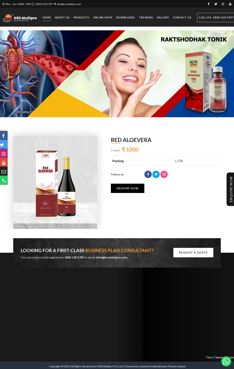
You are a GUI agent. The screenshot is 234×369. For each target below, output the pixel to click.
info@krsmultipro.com (69, 4)
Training (146, 17)
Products (81, 17)
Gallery (163, 17)
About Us (62, 17)
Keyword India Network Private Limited (162, 366)
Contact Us (182, 17)
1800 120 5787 (44, 4)
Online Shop (102, 17)
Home (47, 17)
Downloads (125, 17)
